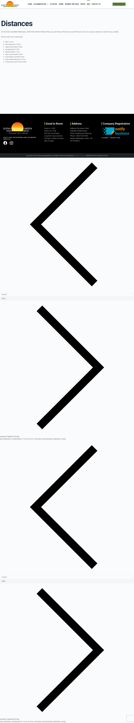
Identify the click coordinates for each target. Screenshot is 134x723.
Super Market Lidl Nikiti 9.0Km (16, 57)
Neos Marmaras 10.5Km (14, 44)
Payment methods (72, 4)
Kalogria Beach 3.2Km (13, 49)
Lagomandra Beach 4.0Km (15, 47)
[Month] (67, 294)
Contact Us (96, 4)
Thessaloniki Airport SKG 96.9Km (17, 62)
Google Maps (19, 37)
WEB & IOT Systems (79, 155)
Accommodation (41, 4)
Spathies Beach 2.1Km (13, 52)
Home (30, 4)
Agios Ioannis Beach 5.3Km (15, 54)
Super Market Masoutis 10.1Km (16, 59)
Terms (61, 4)
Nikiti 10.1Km (10, 42)
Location (53, 4)
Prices (82, 4)
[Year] (67, 299)
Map (88, 4)
